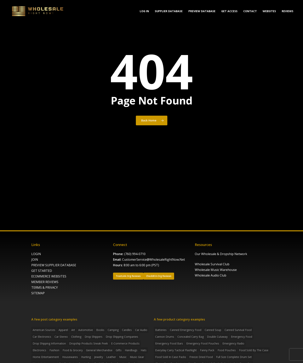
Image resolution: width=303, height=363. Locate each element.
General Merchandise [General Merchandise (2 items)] (99, 350)
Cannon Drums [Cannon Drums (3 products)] (164, 336)
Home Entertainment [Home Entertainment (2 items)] (46, 357)
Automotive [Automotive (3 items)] (85, 330)
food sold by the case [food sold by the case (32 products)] (253, 350)
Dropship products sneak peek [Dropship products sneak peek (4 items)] (88, 343)
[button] (128, 276)
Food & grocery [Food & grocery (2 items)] (73, 350)
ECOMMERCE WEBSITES (48, 276)
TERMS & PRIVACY (44, 287)
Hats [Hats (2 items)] (143, 350)
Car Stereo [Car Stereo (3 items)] (61, 336)
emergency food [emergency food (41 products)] (241, 336)
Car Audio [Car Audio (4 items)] (141, 330)
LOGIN (36, 254)
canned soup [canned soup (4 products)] (213, 330)
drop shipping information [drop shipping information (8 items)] (49, 343)
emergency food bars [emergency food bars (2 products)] (169, 343)
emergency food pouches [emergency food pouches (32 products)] (202, 343)
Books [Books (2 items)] (100, 330)
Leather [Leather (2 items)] (111, 357)
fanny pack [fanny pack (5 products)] (207, 350)
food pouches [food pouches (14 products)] (227, 350)
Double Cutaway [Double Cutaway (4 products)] (217, 336)
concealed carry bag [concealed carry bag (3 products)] (190, 336)
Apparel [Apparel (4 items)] (63, 330)
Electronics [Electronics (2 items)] (39, 350)
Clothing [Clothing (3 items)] (76, 336)
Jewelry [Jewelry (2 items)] (98, 357)
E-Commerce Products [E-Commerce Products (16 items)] (125, 343)
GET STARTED (41, 271)
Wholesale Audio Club (210, 275)
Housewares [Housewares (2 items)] (70, 357)
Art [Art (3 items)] (73, 330)
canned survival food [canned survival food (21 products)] (238, 330)
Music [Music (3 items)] (123, 357)
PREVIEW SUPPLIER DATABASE (53, 265)
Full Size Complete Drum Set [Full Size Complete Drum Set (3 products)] (234, 357)
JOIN (34, 259)
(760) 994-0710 (135, 254)
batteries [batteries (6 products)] (161, 330)
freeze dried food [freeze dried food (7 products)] (201, 357)
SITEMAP (38, 293)
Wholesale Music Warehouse (216, 270)
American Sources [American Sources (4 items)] (44, 330)
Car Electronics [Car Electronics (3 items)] (42, 336)
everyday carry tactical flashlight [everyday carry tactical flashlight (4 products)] (176, 350)
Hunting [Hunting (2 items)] (86, 357)
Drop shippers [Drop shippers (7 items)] (93, 336)
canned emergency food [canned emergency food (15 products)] (185, 330)
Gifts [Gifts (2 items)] (119, 350)
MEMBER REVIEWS (44, 282)
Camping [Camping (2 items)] (113, 330)
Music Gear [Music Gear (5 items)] (137, 357)
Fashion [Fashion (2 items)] (54, 350)
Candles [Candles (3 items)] (127, 330)
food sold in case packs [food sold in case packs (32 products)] (170, 357)
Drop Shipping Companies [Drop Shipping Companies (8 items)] (122, 336)
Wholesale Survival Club (212, 264)
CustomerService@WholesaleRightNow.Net (153, 259)
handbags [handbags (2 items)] (131, 350)
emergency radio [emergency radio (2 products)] (233, 343)
